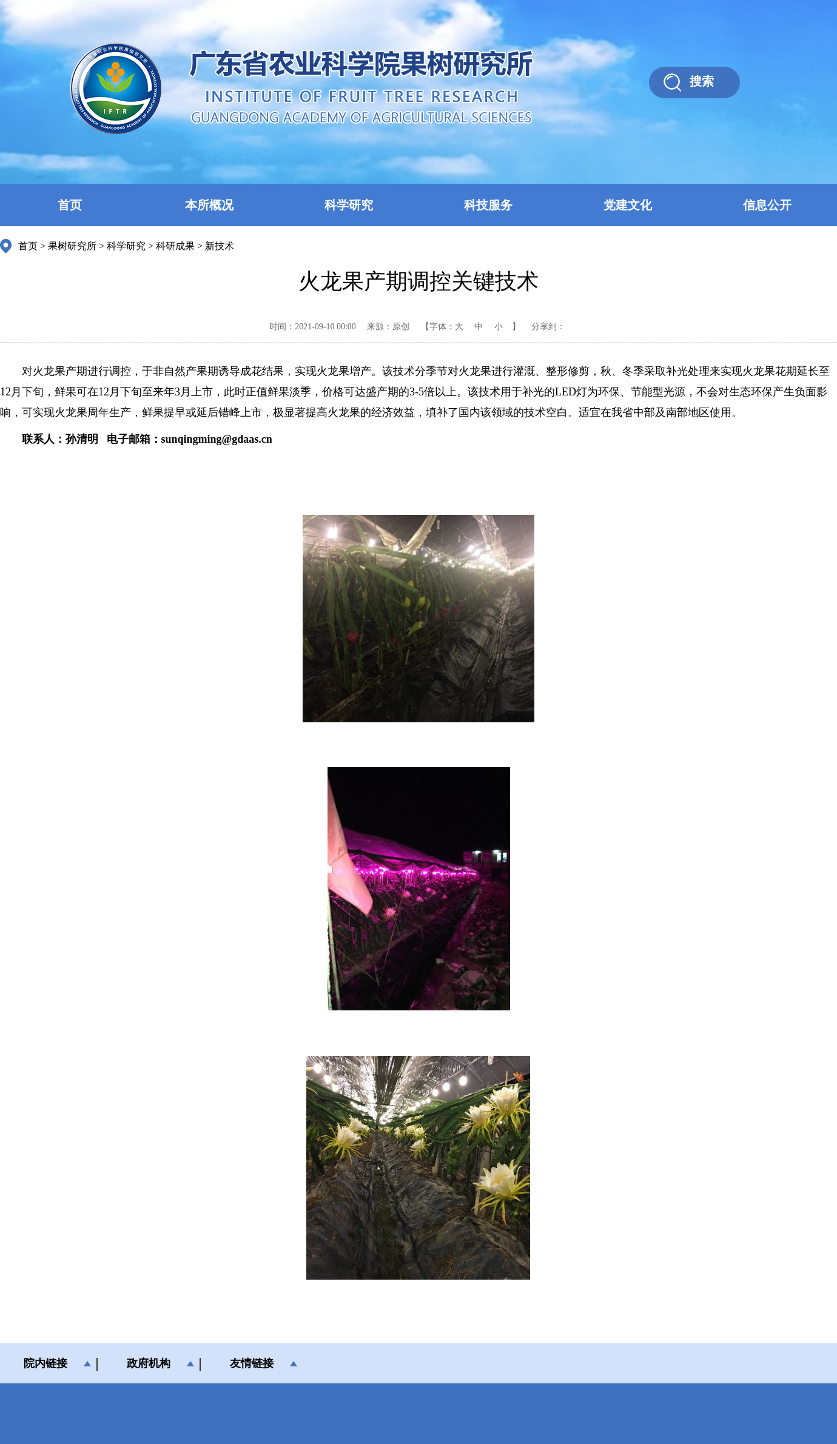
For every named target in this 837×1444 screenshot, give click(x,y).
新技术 (219, 246)
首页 (70, 205)
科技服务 (488, 205)
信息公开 (767, 205)
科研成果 (175, 246)
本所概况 (209, 205)
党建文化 (627, 205)
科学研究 (348, 205)
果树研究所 (72, 246)
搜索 (702, 81)
